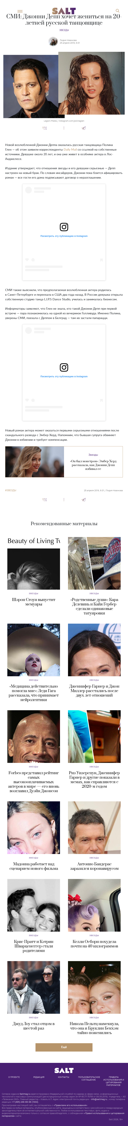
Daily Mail (70, 149)
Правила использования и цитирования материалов (113, 1081)
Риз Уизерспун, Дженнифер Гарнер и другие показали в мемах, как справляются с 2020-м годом (94, 780)
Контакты (63, 1077)
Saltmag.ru (25, 1094)
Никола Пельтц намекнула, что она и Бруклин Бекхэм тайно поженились (94, 1028)
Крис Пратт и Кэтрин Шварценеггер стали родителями (33, 946)
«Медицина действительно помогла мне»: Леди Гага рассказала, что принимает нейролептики (34, 693)
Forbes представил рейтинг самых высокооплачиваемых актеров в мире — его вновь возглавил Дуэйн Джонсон (33, 782)
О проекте (14, 1077)
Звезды (64, 30)
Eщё (64, 1047)
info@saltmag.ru (99, 1099)
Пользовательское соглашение (89, 1078)
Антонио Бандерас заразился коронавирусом (94, 866)
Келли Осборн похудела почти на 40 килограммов (94, 944)
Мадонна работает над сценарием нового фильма (34, 866)
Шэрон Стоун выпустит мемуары (33, 602)
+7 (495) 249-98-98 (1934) (25, 1102)
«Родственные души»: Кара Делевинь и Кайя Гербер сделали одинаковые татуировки (94, 606)
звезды (11, 490)
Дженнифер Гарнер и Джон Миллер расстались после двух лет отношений (94, 691)
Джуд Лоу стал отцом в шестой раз (33, 1026)
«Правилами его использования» (70, 1105)
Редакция (38, 1077)
